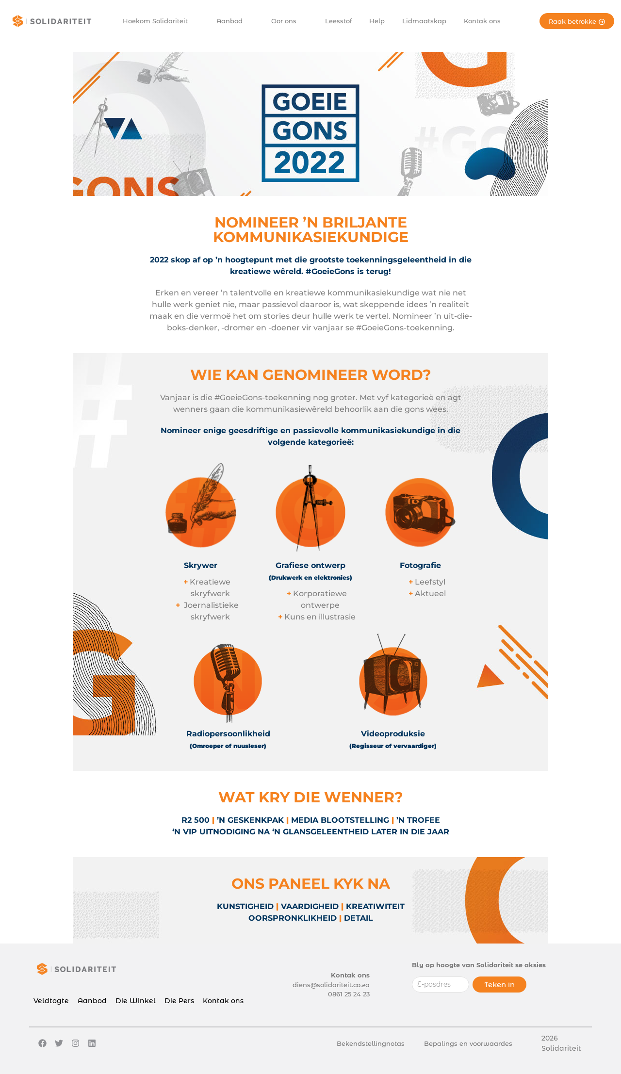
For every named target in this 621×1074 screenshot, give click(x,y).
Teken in (499, 984)
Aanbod (233, 21)
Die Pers (179, 1000)
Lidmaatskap (424, 21)
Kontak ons (482, 21)
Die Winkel (135, 1000)
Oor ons (288, 21)
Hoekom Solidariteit (159, 21)
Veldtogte (51, 1000)
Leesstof (338, 21)
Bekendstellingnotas (371, 1043)
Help (377, 21)
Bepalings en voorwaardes (468, 1043)
